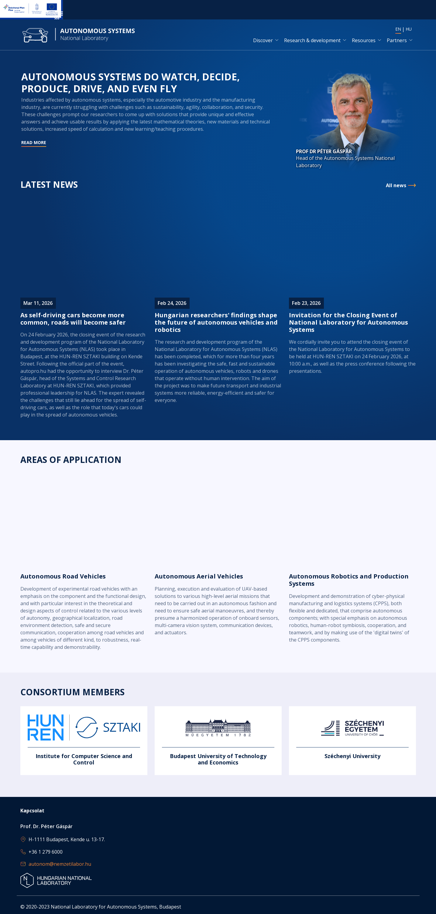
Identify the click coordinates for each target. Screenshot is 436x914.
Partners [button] (397, 40)
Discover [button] (263, 40)
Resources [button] (364, 40)
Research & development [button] (312, 40)
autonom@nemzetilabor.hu (60, 864)
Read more (147, 121)
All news (396, 185)
